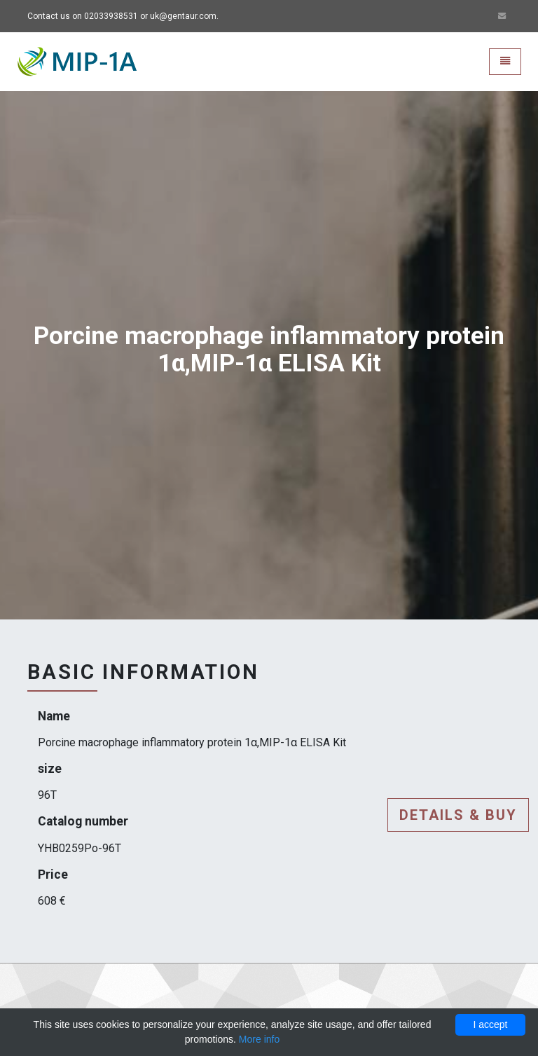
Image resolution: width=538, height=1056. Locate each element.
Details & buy (458, 815)
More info (259, 1039)
